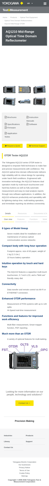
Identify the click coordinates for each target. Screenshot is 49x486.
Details (8, 213)
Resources (22, 213)
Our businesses (25, 465)
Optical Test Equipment (29, 17)
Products (13, 17)
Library (7, 441)
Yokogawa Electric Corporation (24, 462)
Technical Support (37, 146)
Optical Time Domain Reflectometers (18, 21)
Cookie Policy (24, 473)
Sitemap (24, 476)
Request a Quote (12, 146)
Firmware (11, 128)
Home (5, 17)
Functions (34, 219)
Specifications (13, 124)
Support (29, 441)
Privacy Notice (24, 468)
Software (33, 124)
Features (20, 219)
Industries (8, 436)
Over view (8, 219)
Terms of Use (24, 470)
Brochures (11, 117)
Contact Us (24, 403)
